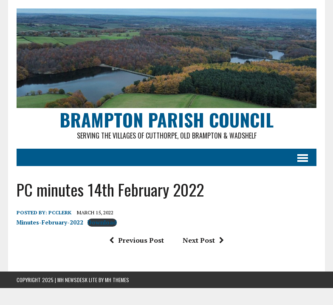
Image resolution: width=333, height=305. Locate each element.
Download (102, 222)
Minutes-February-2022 (50, 222)
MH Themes (117, 279)
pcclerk (59, 212)
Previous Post (136, 240)
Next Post (203, 240)
